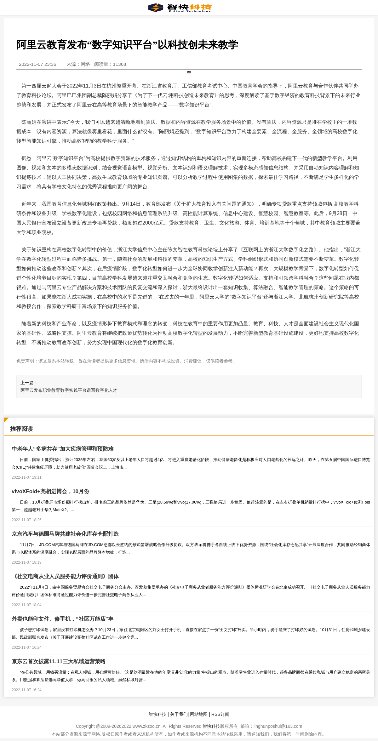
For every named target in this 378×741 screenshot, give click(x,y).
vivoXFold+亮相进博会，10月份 (50, 491)
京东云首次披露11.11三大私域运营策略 (59, 661)
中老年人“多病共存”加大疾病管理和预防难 (62, 449)
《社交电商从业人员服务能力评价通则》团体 (65, 576)
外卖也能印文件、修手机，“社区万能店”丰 (62, 619)
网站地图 (199, 714)
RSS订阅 (220, 714)
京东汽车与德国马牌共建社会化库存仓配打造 (65, 534)
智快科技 (157, 714)
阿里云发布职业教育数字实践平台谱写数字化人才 (68, 390)
